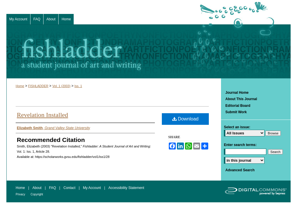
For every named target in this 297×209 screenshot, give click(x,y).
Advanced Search (240, 170)
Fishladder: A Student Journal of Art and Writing (148, 51)
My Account (92, 188)
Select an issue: (237, 127)
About (37, 188)
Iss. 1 (78, 86)
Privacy (21, 194)
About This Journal (241, 99)
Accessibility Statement (126, 188)
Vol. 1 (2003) (61, 86)
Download (185, 118)
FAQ (53, 188)
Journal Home (237, 93)
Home (20, 86)
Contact (70, 188)
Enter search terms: (240, 145)
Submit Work (236, 112)
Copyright (37, 194)
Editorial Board (237, 106)
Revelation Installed (42, 114)
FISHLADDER (38, 86)
